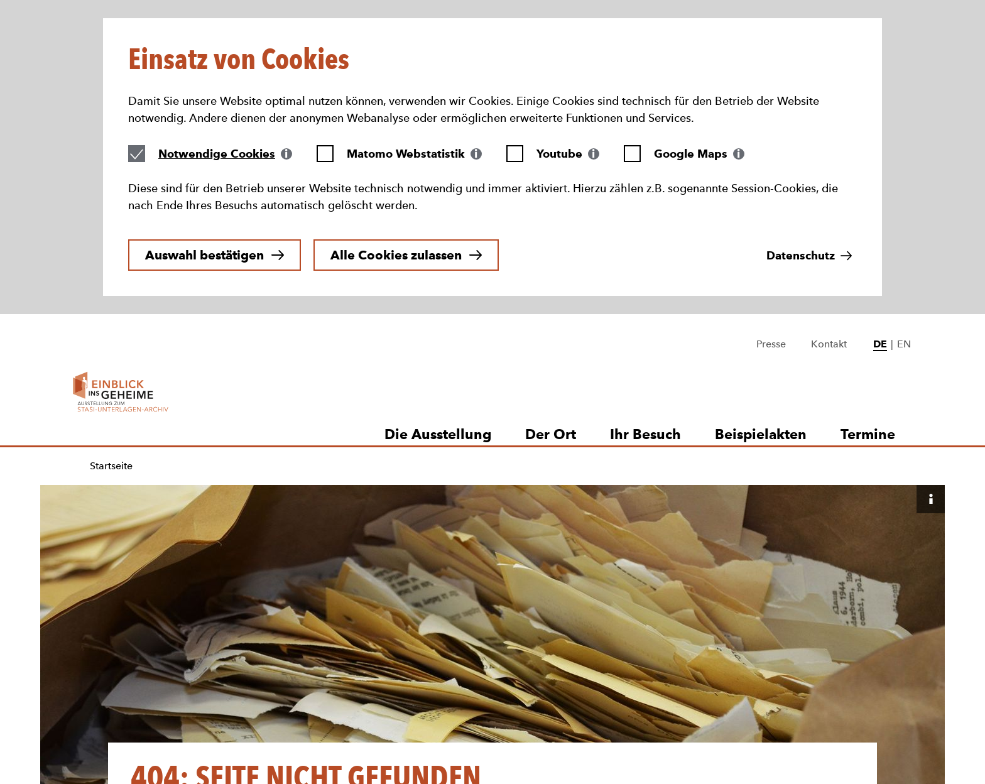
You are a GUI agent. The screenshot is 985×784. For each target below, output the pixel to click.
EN (904, 208)
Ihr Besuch (645, 298)
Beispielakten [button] (761, 298)
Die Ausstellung (437, 298)
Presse (771, 208)
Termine (868, 298)
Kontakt (829, 208)
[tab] (225, 51)
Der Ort (550, 298)
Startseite (111, 329)
